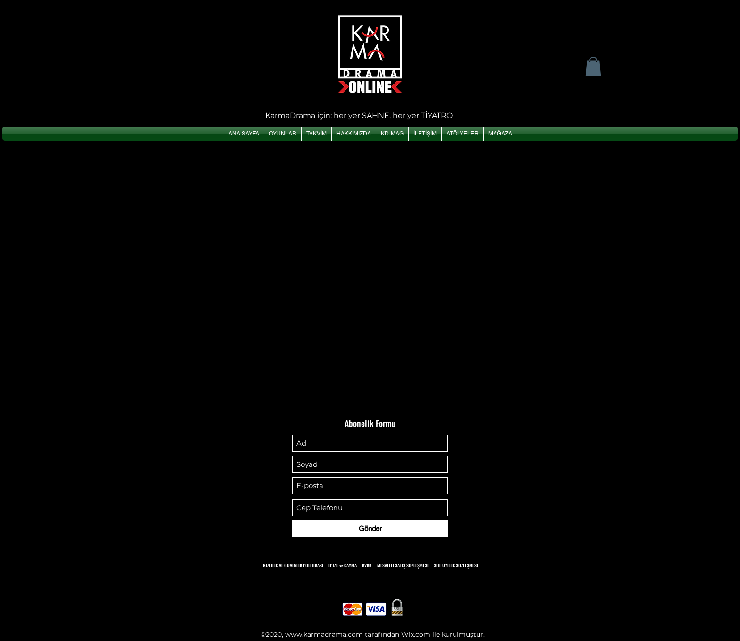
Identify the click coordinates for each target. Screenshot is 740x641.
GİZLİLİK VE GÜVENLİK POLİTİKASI (293, 565)
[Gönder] (370, 528)
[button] (593, 66)
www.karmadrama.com (324, 634)
